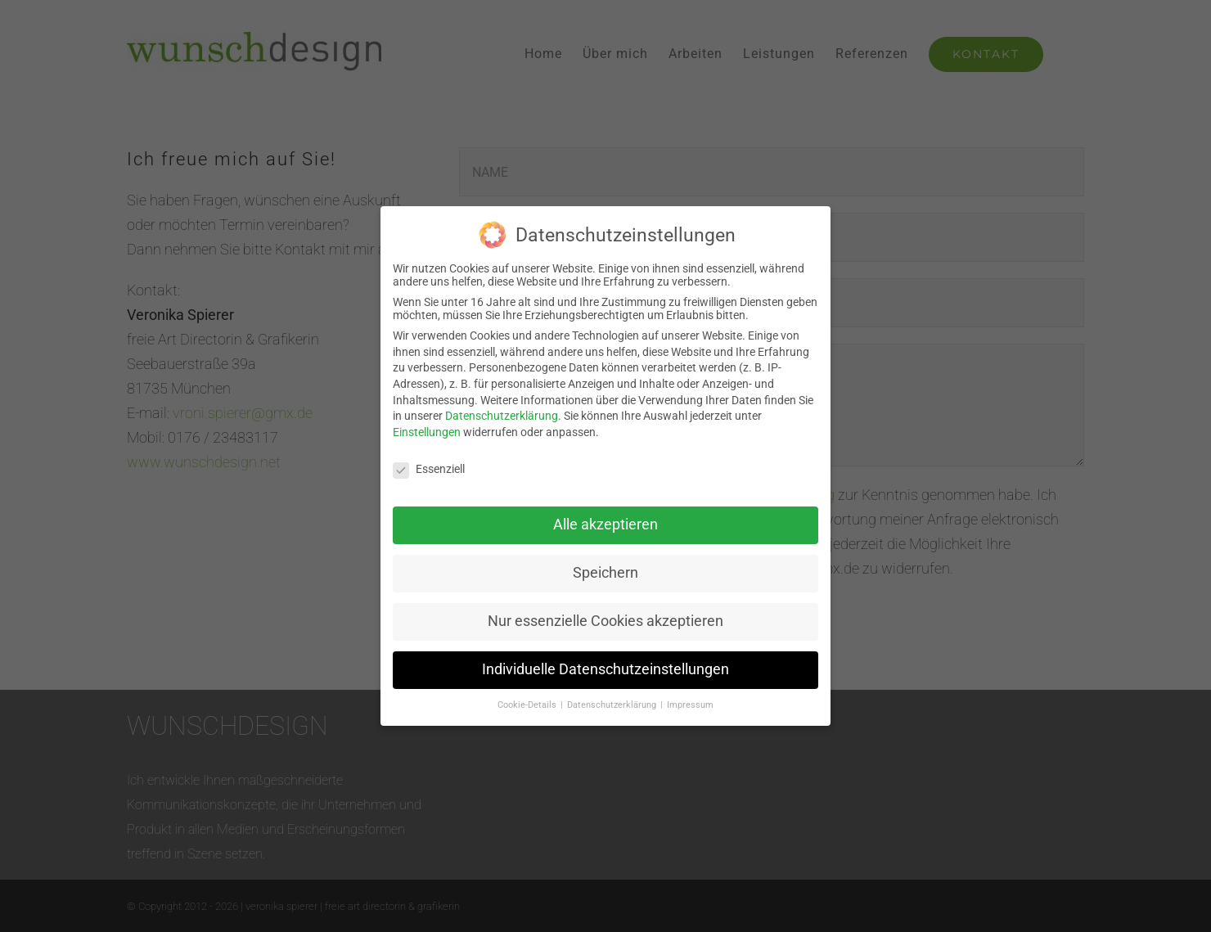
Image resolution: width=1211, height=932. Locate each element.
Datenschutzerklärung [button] (613, 699)
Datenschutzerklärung (501, 410)
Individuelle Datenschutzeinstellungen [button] (605, 664)
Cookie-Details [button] (528, 699)
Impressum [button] (690, 699)
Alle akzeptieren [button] (605, 519)
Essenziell (429, 463)
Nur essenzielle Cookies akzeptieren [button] (605, 616)
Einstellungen (427, 426)
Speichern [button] (605, 568)
